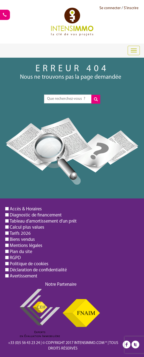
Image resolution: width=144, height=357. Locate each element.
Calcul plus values (27, 227)
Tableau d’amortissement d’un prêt (43, 221)
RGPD (15, 258)
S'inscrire (131, 8)
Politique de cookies (29, 264)
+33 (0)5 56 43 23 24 (24, 343)
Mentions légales (26, 245)
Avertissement (23, 276)
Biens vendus (22, 239)
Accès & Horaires (26, 209)
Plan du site (21, 251)
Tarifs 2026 (20, 233)
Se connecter (110, 8)
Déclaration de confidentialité (38, 270)
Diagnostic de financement (36, 215)
